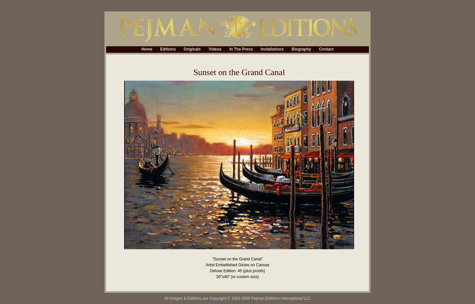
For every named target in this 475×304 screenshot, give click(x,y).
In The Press (241, 49)
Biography (301, 49)
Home (146, 49)
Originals (192, 49)
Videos (215, 49)
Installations (272, 49)
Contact (326, 49)
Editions (168, 49)
